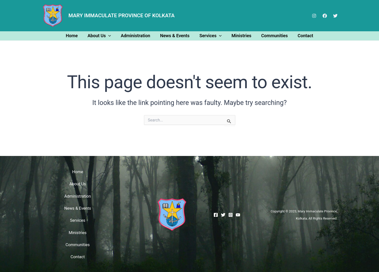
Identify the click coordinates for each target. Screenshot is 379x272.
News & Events (175, 35)
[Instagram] (314, 16)
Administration (137, 35)
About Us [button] (101, 35)
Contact (302, 35)
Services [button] (210, 35)
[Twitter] (335, 16)
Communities (272, 35)
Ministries (240, 35)
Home (75, 35)
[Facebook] (325, 16)
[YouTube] (238, 214)
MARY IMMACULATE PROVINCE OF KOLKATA (122, 15)
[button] (110, 35)
